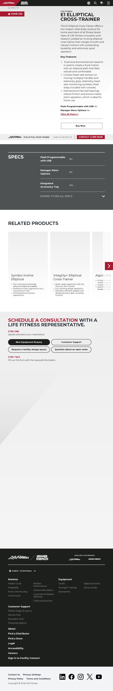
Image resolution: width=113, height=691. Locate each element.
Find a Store (15, 638)
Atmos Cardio (90, 587)
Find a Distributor (18, 633)
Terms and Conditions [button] (38, 679)
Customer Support (71, 342)
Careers (12, 653)
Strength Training (68, 587)
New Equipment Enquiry (29, 342)
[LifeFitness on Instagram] (81, 677)
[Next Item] (109, 266)
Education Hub (16, 619)
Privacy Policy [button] (15, 679)
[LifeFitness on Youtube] (99, 677)
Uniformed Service (42, 601)
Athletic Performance (40, 584)
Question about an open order (71, 349)
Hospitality (13, 587)
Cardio (62, 583)
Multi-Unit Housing (17, 591)
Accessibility (16, 648)
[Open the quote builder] (101, 3)
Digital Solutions (92, 583)
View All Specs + (69, 114)
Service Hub (14, 615)
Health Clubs (14, 583)
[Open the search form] (95, 3)
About (11, 628)
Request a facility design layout (29, 349)
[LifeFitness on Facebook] (72, 677)
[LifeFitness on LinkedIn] (62, 677)
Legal (11, 643)
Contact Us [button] (14, 674)
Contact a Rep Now (91, 137)
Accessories (64, 591)
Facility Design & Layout (20, 611)
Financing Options (17, 623)
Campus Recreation (43, 590)
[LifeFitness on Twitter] (90, 677)
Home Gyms (14, 596)
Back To (13, 8)
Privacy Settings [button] (32, 674)
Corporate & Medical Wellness (43, 595)
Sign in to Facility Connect (24, 658)
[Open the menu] (108, 3)
